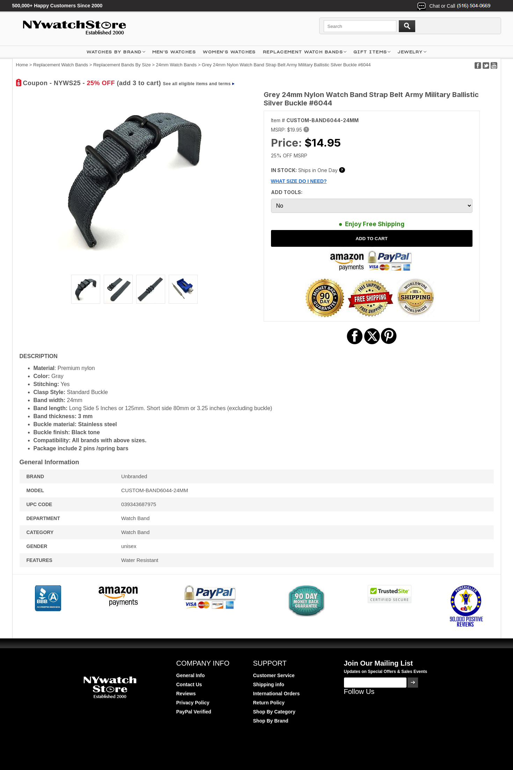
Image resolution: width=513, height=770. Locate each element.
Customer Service (274, 675)
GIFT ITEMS (370, 51)
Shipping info (268, 684)
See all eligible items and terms (197, 83)
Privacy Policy (193, 702)
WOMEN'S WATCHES (229, 51)
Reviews (186, 693)
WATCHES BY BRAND (114, 51)
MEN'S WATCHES (174, 51)
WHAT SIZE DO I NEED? (299, 181)
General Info (190, 675)
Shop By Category (274, 712)
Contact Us (189, 684)
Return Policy (269, 702)
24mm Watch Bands (176, 64)
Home (22, 64)
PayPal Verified (193, 712)
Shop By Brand (270, 721)
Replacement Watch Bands (303, 51)
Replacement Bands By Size (122, 64)
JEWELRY (410, 51)
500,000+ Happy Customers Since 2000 (57, 5)
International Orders (276, 693)
